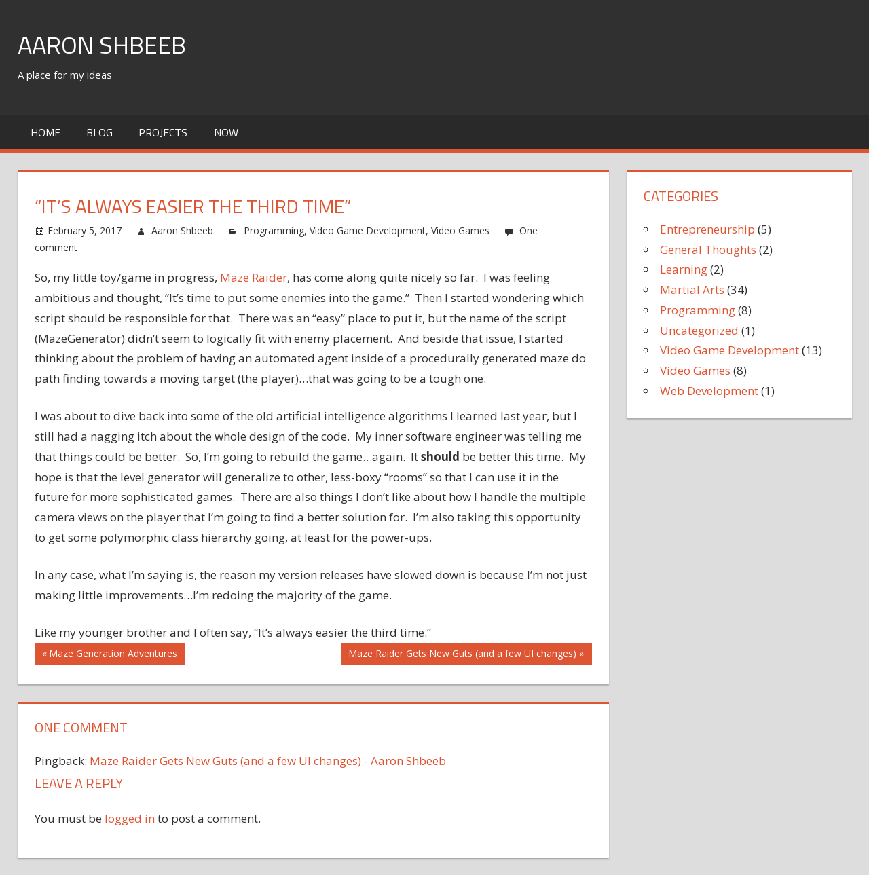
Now (226, 132)
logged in (130, 818)
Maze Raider (253, 277)
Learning (683, 269)
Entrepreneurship (707, 229)
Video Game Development (368, 230)
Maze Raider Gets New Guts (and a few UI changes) (462, 655)
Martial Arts (692, 289)
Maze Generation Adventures (112, 655)
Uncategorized (699, 330)
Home (45, 132)
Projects (162, 132)
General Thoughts (708, 249)
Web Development (709, 390)
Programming (274, 230)
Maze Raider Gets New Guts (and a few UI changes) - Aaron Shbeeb (268, 760)
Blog (99, 132)
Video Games (460, 230)
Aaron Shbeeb (102, 44)
